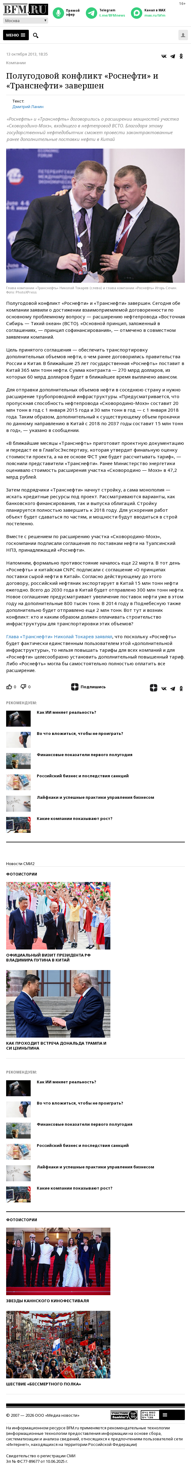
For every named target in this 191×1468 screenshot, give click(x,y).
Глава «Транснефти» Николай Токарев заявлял (59, 636)
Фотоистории (21, 874)
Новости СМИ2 (20, 863)
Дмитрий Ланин (28, 106)
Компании (16, 62)
